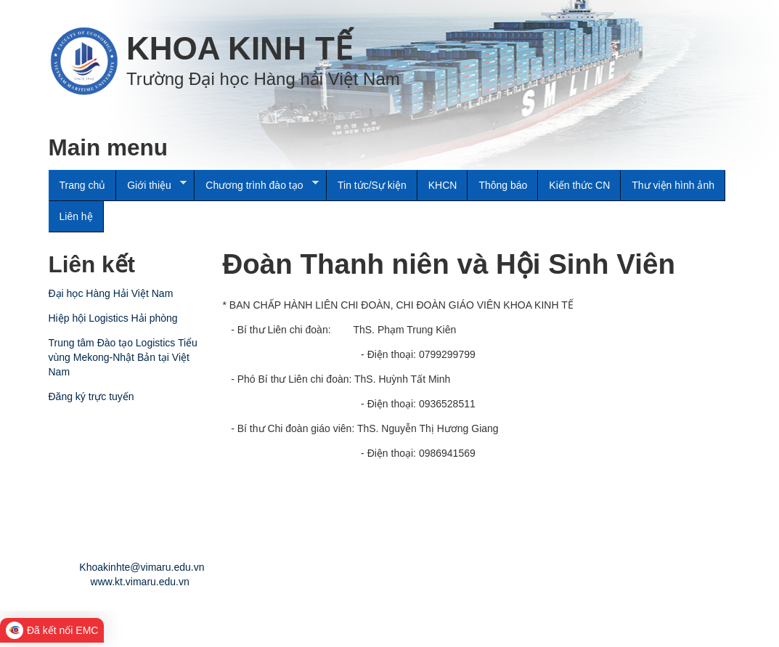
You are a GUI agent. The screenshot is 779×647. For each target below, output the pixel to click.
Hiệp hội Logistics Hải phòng (113, 318)
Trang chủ (83, 185)
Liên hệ (76, 216)
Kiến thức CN (579, 185)
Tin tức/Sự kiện (372, 185)
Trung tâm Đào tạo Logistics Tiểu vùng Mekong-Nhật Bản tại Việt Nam (123, 357)
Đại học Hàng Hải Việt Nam (111, 293)
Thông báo (502, 185)
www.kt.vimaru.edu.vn (140, 581)
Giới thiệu (151, 185)
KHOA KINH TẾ (239, 48)
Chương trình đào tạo (256, 185)
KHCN (442, 185)
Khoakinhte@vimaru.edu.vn (141, 567)
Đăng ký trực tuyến (91, 396)
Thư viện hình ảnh (673, 185)
